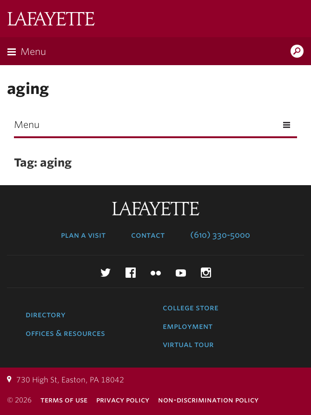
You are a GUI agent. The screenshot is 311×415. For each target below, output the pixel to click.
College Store (190, 307)
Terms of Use (63, 399)
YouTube (181, 273)
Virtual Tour (188, 344)
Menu (33, 51)
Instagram (206, 273)
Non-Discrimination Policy (208, 399)
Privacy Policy (122, 399)
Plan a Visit (83, 235)
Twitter (105, 273)
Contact (148, 235)
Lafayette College (51, 20)
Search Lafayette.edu (297, 52)
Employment (187, 326)
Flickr (156, 273)
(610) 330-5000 (220, 235)
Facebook (131, 273)
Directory (46, 314)
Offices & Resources (65, 333)
